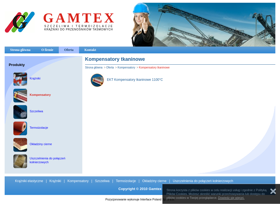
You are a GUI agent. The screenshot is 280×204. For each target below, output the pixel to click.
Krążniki (55, 181)
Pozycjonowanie (116, 199)
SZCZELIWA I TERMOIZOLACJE (78, 26)
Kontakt (90, 50)
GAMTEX (79, 17)
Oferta (69, 50)
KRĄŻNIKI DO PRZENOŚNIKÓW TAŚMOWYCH (78, 29)
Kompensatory (126, 67)
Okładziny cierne (154, 181)
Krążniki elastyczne (29, 181)
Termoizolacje (126, 181)
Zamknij (273, 191)
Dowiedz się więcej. (231, 197)
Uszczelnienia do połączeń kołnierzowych (203, 181)
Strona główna (20, 50)
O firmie (47, 50)
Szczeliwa (102, 181)
